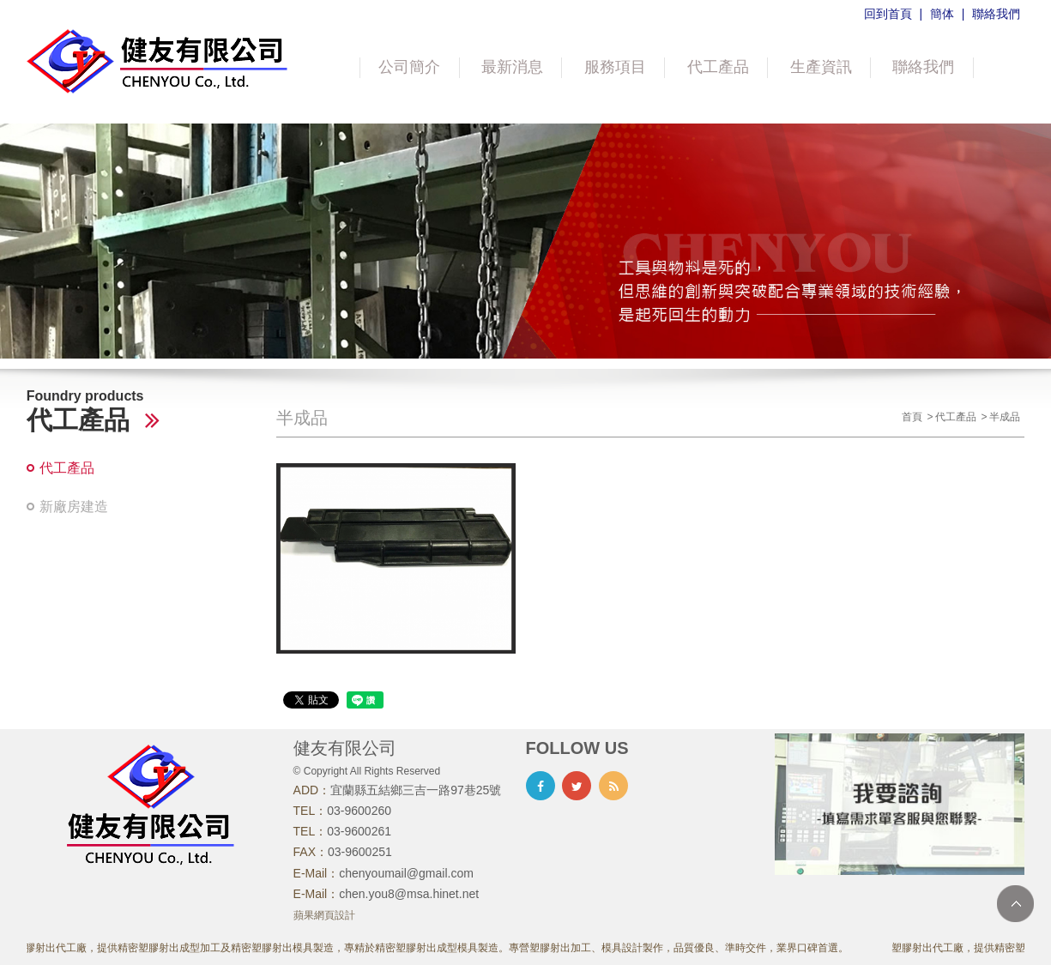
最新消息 (512, 66)
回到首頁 (888, 14)
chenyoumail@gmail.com (406, 873)
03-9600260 (359, 810)
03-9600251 (360, 852)
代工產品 (718, 66)
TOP (1015, 903)
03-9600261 (359, 831)
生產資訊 (821, 66)
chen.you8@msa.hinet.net (409, 894)
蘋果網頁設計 (324, 915)
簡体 (942, 14)
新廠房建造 (73, 506)
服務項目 (615, 66)
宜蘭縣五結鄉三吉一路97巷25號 (415, 790)
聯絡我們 (996, 14)
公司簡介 (409, 66)
